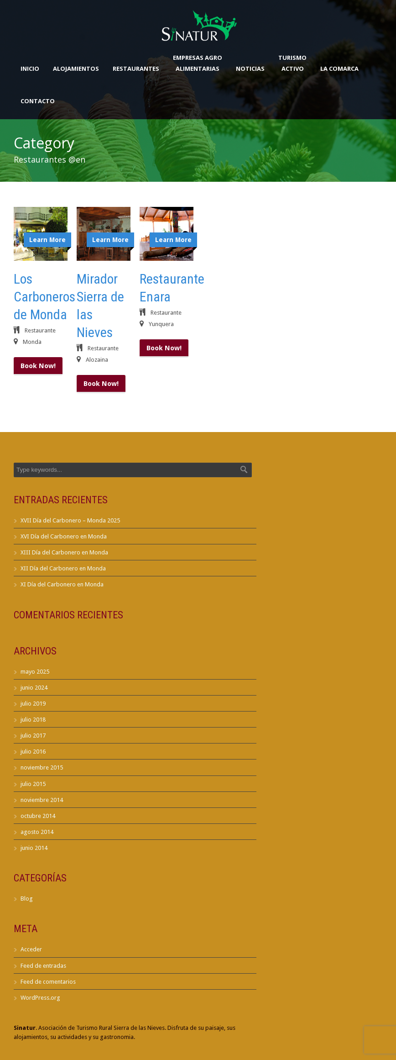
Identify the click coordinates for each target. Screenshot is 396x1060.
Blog (27, 898)
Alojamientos (76, 68)
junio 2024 (34, 687)
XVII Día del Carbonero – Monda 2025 (70, 520)
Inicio (30, 68)
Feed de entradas (43, 965)
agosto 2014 (37, 831)
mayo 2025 (35, 671)
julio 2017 (33, 735)
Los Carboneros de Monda (44, 296)
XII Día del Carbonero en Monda (63, 568)
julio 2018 (33, 719)
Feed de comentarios (48, 981)
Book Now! (38, 366)
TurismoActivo (292, 63)
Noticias (250, 68)
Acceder (31, 949)
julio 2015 (33, 783)
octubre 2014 (38, 815)
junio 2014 (34, 847)
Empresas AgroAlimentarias (197, 63)
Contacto (38, 101)
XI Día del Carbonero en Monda (62, 584)
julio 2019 (33, 703)
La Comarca (339, 68)
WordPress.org (40, 997)
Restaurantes (136, 68)
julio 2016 (33, 751)
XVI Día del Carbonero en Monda (64, 536)
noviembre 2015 (42, 767)
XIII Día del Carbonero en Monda (64, 552)
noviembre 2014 (42, 799)
